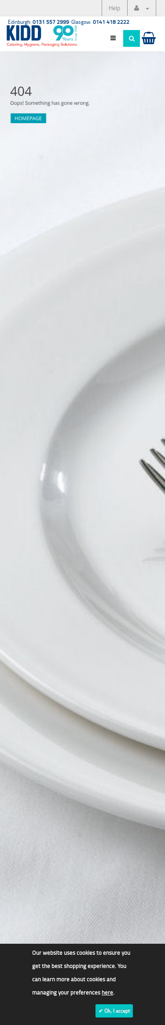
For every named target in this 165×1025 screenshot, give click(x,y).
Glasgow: (100, 22)
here (107, 992)
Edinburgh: (38, 22)
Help (114, 8)
